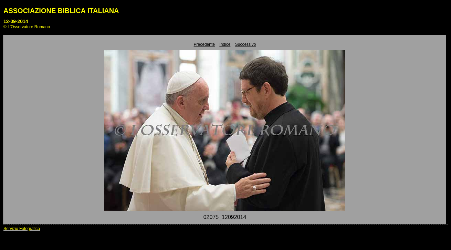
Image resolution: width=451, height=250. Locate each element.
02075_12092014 (225, 217)
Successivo (245, 44)
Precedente (204, 44)
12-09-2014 (15, 21)
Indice (224, 44)
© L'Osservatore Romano (26, 26)
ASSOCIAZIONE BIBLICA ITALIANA (61, 10)
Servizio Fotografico (21, 228)
